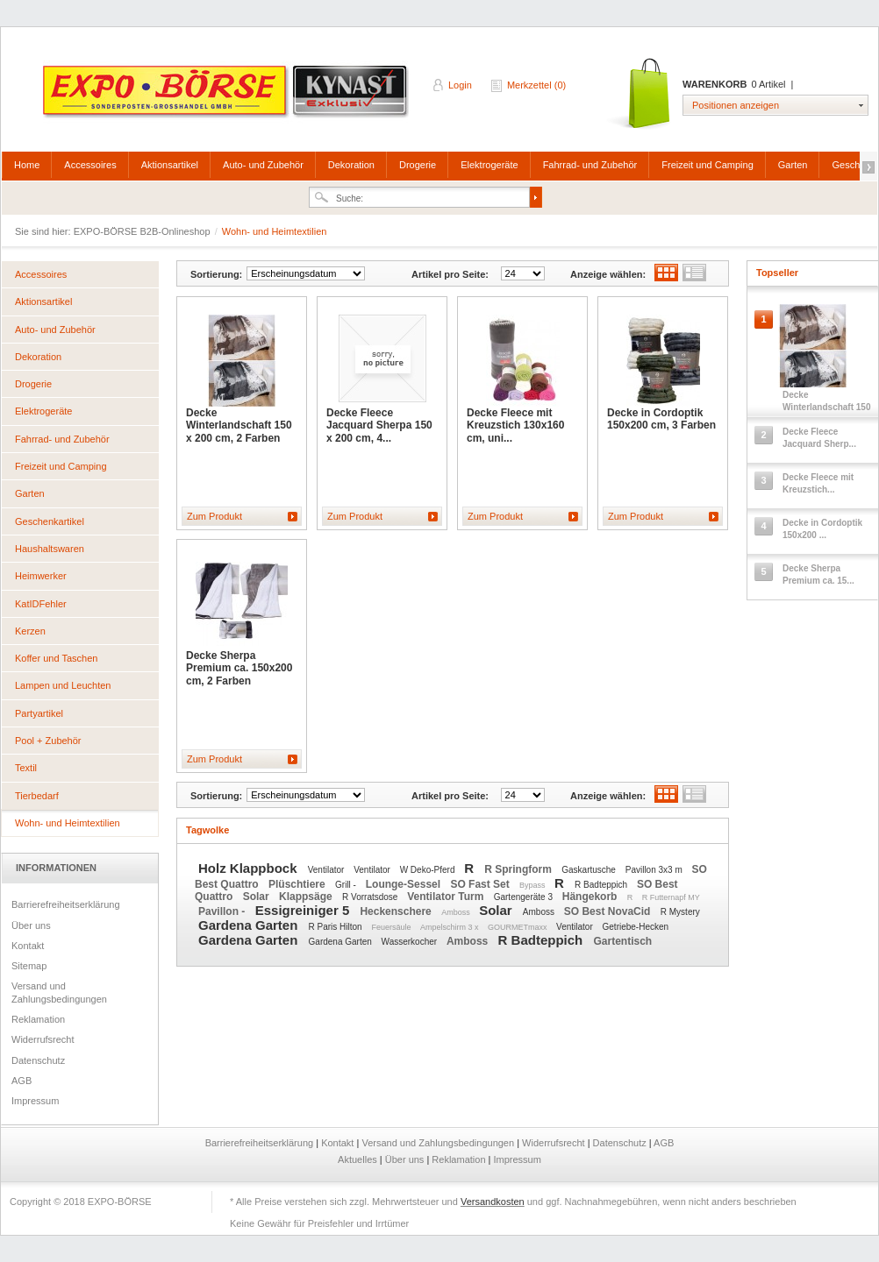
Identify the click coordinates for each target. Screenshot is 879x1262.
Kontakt (27, 945)
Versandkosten (493, 1201)
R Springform (519, 869)
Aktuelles (359, 1159)
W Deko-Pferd (429, 870)
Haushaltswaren (49, 548)
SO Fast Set (481, 884)
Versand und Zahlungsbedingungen (59, 992)
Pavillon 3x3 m (655, 870)
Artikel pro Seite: (450, 274)
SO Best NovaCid (609, 911)
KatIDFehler (41, 604)
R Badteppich (602, 885)
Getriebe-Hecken (636, 927)
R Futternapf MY (671, 897)
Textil (26, 767)
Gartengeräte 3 (524, 897)
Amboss (456, 912)
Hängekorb (591, 896)
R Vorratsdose (371, 897)
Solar (257, 896)
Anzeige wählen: (608, 274)
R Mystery (680, 912)
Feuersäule (392, 927)
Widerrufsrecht (43, 1039)
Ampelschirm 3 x (450, 927)
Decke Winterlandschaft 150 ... (827, 407)
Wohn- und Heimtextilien (67, 823)
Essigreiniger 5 (304, 910)
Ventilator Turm (446, 896)
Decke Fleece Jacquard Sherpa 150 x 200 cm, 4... (379, 425)
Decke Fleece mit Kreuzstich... (818, 483)
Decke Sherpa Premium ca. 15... (818, 574)
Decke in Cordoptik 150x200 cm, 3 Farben (661, 419)
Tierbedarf (37, 796)
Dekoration (351, 165)
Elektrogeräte (489, 165)
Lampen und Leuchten (63, 685)
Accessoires (90, 165)
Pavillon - (223, 911)
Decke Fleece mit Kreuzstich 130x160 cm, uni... (515, 425)
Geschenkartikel (49, 521)
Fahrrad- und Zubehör (590, 165)
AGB (21, 1080)
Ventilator (327, 870)
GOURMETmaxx (518, 927)
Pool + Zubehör (48, 740)
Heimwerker (41, 576)
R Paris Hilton (337, 927)
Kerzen (30, 631)
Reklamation (38, 1019)
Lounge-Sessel (405, 884)
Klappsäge (307, 896)
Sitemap (28, 966)
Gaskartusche (589, 870)
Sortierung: (216, 274)
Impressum (35, 1100)
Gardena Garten (250, 925)
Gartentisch (622, 941)
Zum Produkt (214, 516)
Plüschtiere (298, 884)
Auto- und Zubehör (263, 165)
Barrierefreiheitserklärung (65, 904)
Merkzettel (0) (536, 85)
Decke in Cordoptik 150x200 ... (822, 529)
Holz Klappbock (249, 868)
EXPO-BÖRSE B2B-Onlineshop (227, 97)
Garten (793, 165)
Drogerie (417, 165)
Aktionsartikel (169, 165)
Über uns (31, 925)
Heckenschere (397, 911)
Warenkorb (640, 94)
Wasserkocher (411, 941)
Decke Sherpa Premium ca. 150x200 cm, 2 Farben (239, 668)
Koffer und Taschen (56, 658)
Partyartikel (39, 713)
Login (460, 85)
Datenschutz (38, 1060)
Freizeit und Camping (707, 165)
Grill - (347, 885)
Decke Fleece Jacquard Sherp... (819, 438)
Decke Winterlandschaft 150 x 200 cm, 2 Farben (239, 425)
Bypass (533, 885)
